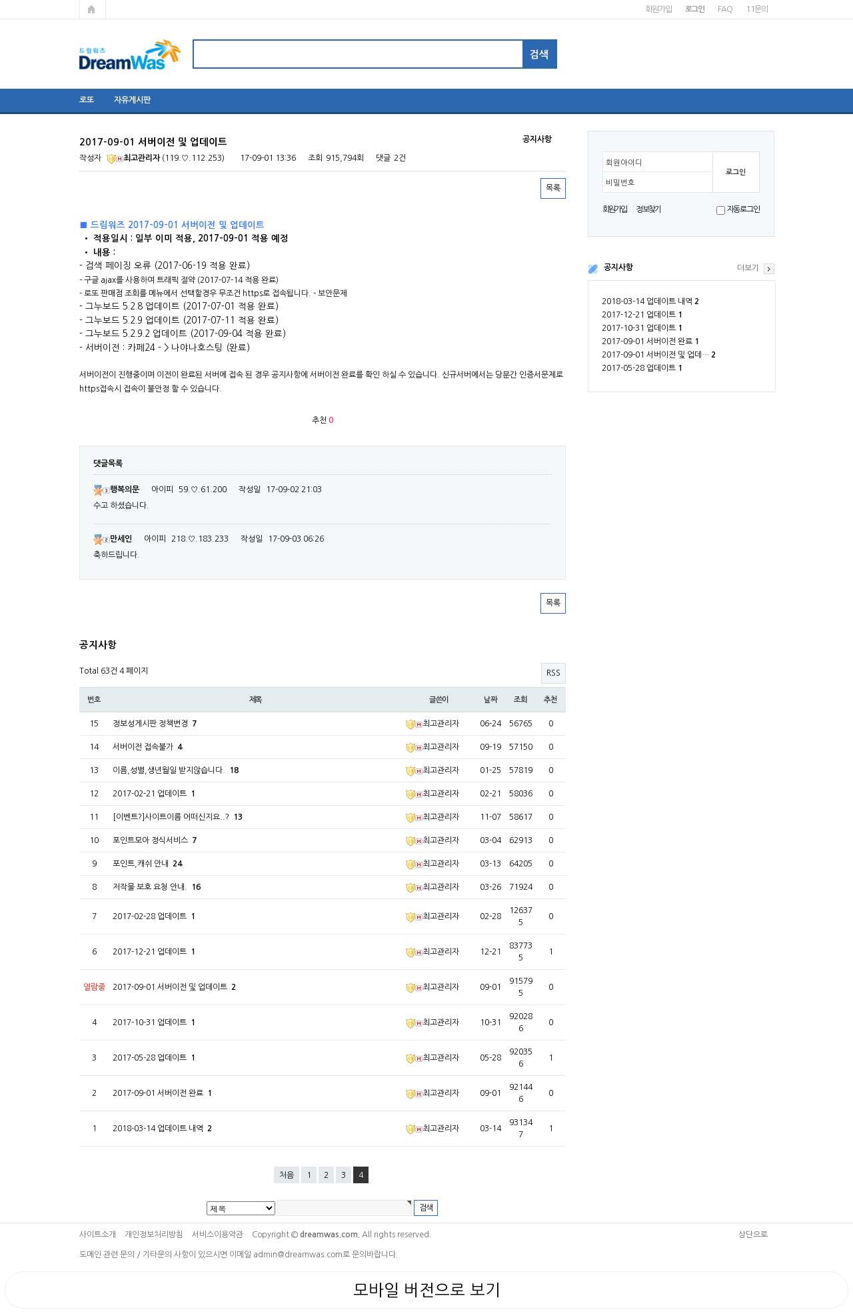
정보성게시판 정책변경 (155, 724)
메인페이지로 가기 (92, 9)
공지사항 (618, 267)
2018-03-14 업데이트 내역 (650, 301)
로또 (86, 100)
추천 (550, 700)
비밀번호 (620, 183)
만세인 (112, 539)
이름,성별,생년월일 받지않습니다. (176, 770)
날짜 (490, 700)
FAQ (725, 9)
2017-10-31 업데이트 (642, 328)
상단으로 (753, 1235)
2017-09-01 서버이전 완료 (650, 342)
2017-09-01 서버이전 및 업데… (659, 355)
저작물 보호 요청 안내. (157, 887)
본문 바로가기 (0, 0)
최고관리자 (133, 158)
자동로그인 (743, 209)
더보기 (748, 268)
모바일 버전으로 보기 (426, 1290)
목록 (553, 188)
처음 (286, 1175)
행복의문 (116, 490)
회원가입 (658, 9)
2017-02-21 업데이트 (154, 794)
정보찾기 (648, 209)
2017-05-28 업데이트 (642, 368)
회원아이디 (624, 163)
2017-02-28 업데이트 (154, 916)
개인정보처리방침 (154, 1235)
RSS (553, 673)
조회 (520, 700)
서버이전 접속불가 (147, 747)
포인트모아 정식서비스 (155, 840)
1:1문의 (757, 9)
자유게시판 (132, 100)
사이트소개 (97, 1235)
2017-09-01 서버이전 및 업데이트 (174, 987)
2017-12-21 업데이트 (642, 315)
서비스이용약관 (217, 1235)
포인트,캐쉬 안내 (147, 864)
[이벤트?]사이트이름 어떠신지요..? (178, 817)
